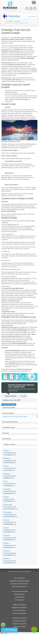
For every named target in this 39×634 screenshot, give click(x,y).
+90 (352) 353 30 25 (10, 537)
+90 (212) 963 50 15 (10, 476)
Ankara (6, 451)
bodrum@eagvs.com (10, 562)
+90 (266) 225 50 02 (10, 460)
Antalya (7, 520)
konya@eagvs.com (9, 532)
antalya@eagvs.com (10, 524)
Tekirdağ (7, 489)
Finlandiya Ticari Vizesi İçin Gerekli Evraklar (15, 416)
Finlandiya (14, 16)
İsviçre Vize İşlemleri (19, 610)
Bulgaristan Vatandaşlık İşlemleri (19, 581)
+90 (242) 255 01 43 (10, 522)
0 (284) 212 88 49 (9, 499)
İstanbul (7, 474)
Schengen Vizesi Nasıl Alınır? (19, 583)
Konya (6, 528)
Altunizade (8, 505)
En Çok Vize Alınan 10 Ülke (19, 591)
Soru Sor (23, 396)
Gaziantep (8, 512)
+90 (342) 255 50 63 (10, 514)
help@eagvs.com (9, 478)
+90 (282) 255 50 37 (10, 491)
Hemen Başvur (10, 630)
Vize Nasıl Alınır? (19, 578)
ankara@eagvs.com (10, 455)
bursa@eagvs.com (9, 470)
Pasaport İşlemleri (19, 594)
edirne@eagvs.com (9, 501)
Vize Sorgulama (19, 600)
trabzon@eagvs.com (10, 555)
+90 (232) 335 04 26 (10, 483)
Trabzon (7, 551)
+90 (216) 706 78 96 (10, 507)
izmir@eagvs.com (9, 485)
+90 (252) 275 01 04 (10, 561)
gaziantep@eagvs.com (10, 516)
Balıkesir (7, 458)
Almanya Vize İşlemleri (19, 623)
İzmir (6, 481)
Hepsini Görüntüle (10, 396)
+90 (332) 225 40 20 (10, 530)
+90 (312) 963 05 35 (10, 453)
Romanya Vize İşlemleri (19, 613)
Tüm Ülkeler (9, 21)
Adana (6, 543)
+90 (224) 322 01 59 (10, 468)
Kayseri (7, 535)
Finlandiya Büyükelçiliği (11, 96)
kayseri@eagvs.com (10, 539)
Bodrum (7, 559)
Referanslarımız (19, 597)
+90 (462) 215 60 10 (10, 553)
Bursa (6, 466)
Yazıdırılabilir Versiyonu (9, 404)
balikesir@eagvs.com (10, 462)
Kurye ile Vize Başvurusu (19, 586)
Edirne (6, 497)
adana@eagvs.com (9, 547)
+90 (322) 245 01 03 (10, 545)
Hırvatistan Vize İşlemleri (19, 618)
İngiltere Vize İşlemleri (19, 604)
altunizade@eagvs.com (11, 509)
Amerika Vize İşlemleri (19, 621)
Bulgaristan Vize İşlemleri (19, 607)
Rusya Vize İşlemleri (19, 626)
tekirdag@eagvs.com (10, 493)
